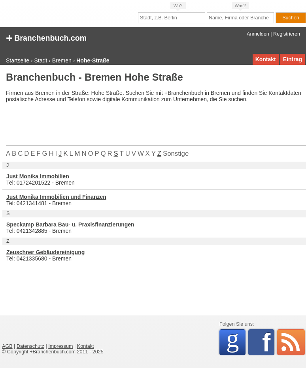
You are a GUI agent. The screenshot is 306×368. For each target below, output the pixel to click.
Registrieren (286, 34)
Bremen (62, 60)
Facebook (268, 342)
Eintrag (292, 59)
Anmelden (258, 34)
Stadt (40, 60)
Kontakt (265, 59)
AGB (7, 346)
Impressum (60, 346)
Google (236, 341)
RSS (291, 342)
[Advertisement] (150, 125)
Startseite (17, 60)
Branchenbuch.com (46, 37)
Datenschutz (30, 346)
